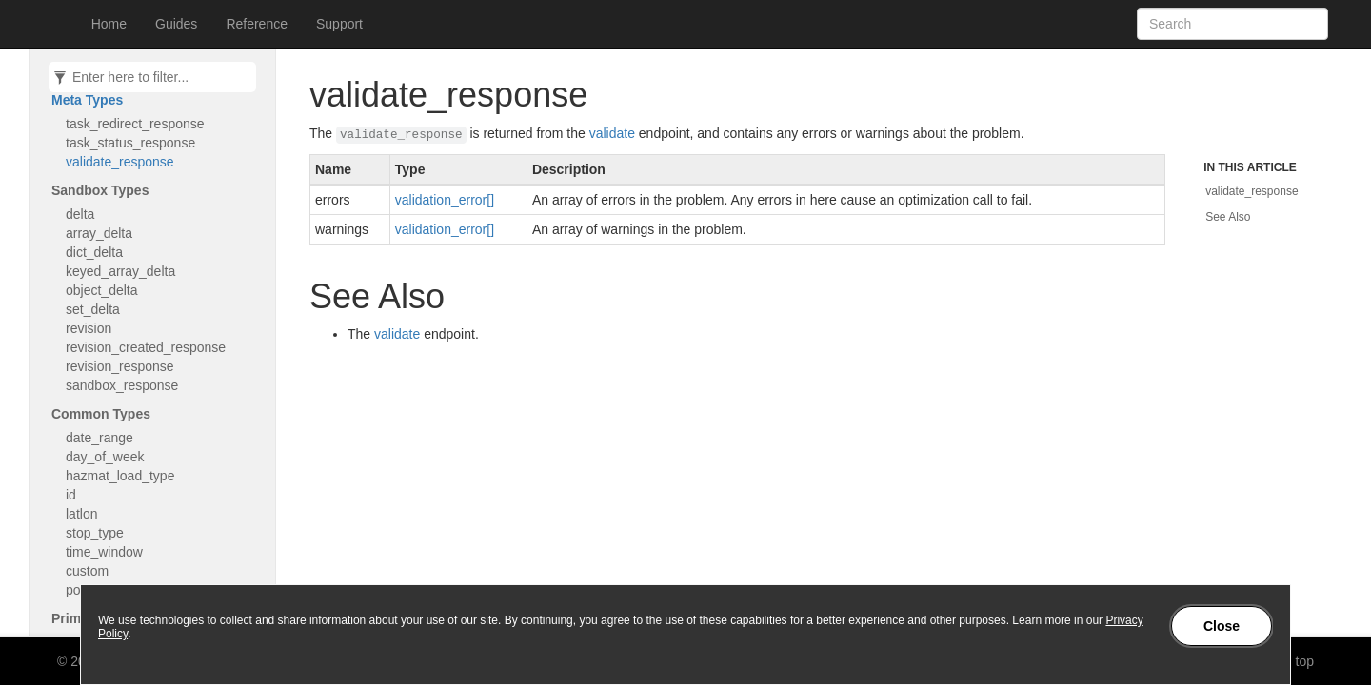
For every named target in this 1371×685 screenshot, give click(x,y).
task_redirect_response (135, 123)
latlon (81, 513)
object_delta (102, 290)
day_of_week (105, 456)
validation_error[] (444, 199)
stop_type (95, 532)
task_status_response (130, 142)
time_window (104, 551)
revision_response (120, 366)
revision (88, 328)
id (71, 494)
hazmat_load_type (120, 475)
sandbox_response (122, 385)
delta (80, 214)
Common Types (100, 413)
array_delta (99, 233)
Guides (176, 23)
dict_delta (94, 252)
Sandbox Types (100, 190)
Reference (257, 23)
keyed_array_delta (120, 271)
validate (612, 133)
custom (87, 570)
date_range (99, 437)
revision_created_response (146, 347)
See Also (1227, 217)
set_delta (93, 309)
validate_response (120, 161)
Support (339, 23)
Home (109, 23)
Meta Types (87, 100)
